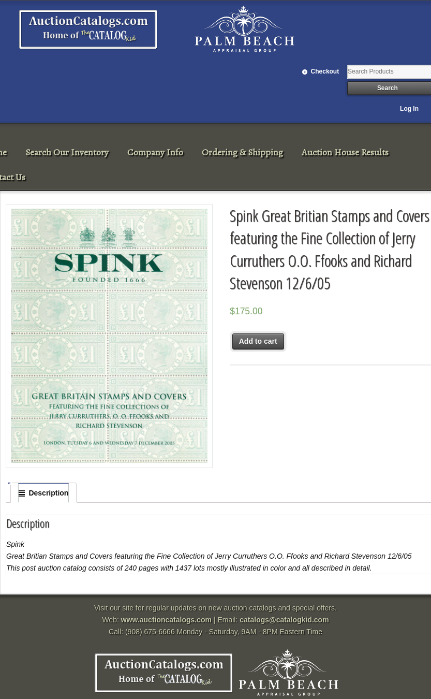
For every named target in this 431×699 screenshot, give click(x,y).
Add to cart (258, 341)
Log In (409, 108)
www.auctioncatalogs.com (166, 620)
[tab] (43, 493)
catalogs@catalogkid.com (284, 620)
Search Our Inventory (67, 152)
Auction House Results (345, 152)
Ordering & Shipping (242, 152)
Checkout (325, 71)
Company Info (155, 152)
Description (48, 493)
